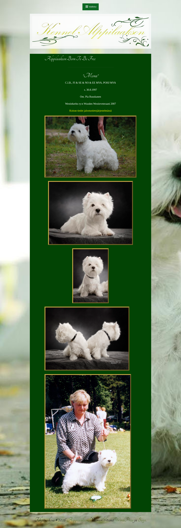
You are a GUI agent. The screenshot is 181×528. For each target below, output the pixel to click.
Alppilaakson (77, 520)
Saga (142, 520)
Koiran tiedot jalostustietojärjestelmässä (90, 110)
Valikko (92, 6)
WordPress (124, 520)
